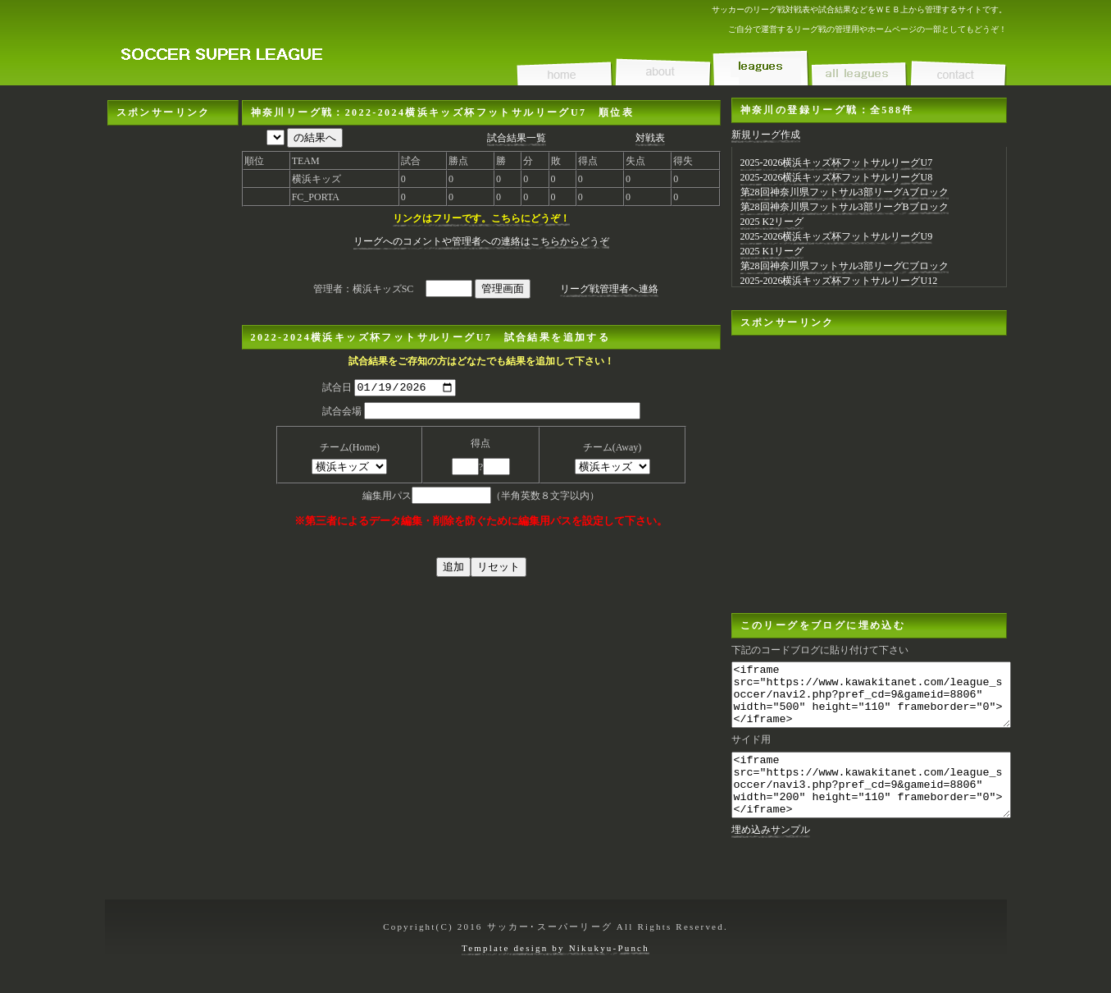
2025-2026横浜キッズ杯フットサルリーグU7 (836, 162)
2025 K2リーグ (772, 221)
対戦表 (650, 138)
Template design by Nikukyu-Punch (555, 956)
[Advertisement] (173, 372)
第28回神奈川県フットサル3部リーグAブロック (844, 192)
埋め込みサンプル (770, 854)
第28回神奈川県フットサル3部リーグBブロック (844, 207)
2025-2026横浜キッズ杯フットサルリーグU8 (836, 177)
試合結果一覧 (516, 138)
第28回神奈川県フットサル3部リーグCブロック (844, 266)
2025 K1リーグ (772, 251)
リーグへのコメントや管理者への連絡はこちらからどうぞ (481, 241)
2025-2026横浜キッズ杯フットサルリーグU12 (839, 280)
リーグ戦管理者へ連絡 (609, 289)
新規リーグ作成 (765, 134)
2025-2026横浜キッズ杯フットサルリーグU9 (836, 236)
